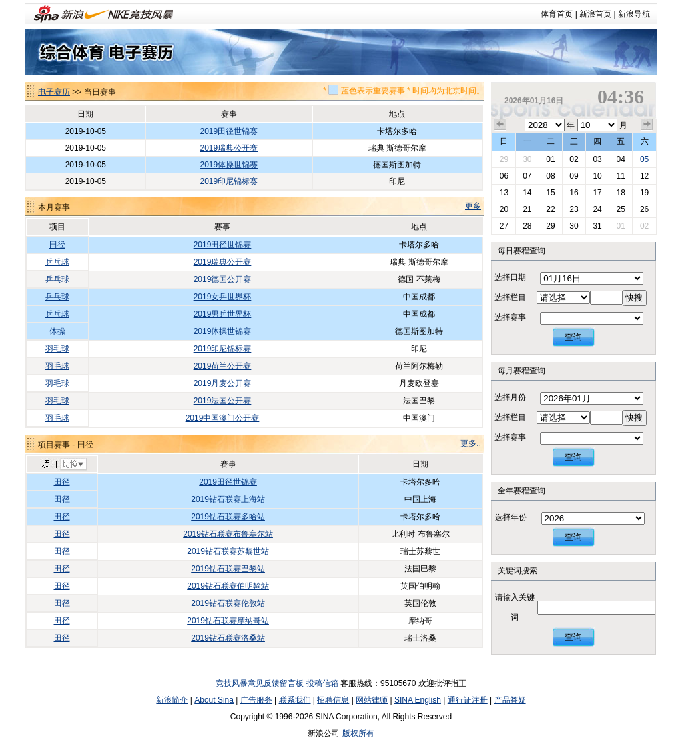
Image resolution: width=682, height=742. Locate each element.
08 (550, 176)
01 (550, 159)
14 (527, 192)
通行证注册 (468, 700)
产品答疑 (510, 700)
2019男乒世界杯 (223, 314)
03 (597, 159)
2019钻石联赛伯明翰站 (228, 586)
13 (504, 192)
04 (620, 159)
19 (644, 192)
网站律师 (372, 700)
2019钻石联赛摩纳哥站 (228, 620)
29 (504, 159)
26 (644, 209)
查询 (573, 337)
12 (644, 176)
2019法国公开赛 (223, 400)
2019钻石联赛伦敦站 (228, 603)
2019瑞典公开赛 (229, 148)
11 (620, 176)
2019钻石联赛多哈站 (228, 516)
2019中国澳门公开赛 (223, 418)
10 (597, 176)
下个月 (647, 125)
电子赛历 (54, 92)
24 (597, 209)
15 (550, 192)
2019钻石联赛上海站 (228, 499)
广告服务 (256, 700)
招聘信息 (333, 700)
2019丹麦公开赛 (223, 383)
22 (550, 209)
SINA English (417, 700)
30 (527, 159)
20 (504, 209)
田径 (57, 244)
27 (504, 226)
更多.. (470, 443)
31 (597, 226)
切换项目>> (63, 464)
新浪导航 (634, 14)
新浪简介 (172, 700)
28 (527, 226)
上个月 (500, 125)
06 (504, 176)
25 (620, 209)
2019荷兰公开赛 (223, 366)
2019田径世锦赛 (229, 131)
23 (573, 209)
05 (644, 159)
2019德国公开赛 (223, 279)
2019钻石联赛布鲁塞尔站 (228, 534)
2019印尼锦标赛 (229, 181)
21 (527, 209)
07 (527, 176)
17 (597, 192)
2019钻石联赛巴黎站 (228, 568)
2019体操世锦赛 (229, 164)
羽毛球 (57, 348)
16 (573, 192)
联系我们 (295, 700)
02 (573, 159)
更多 (473, 206)
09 (573, 176)
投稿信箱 (322, 683)
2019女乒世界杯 (223, 296)
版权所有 (358, 733)
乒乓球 (57, 262)
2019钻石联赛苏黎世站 (228, 551)
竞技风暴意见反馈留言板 (260, 683)
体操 (57, 331)
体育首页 (557, 14)
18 (620, 192)
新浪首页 (595, 14)
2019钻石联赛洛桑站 (228, 638)
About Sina (214, 700)
